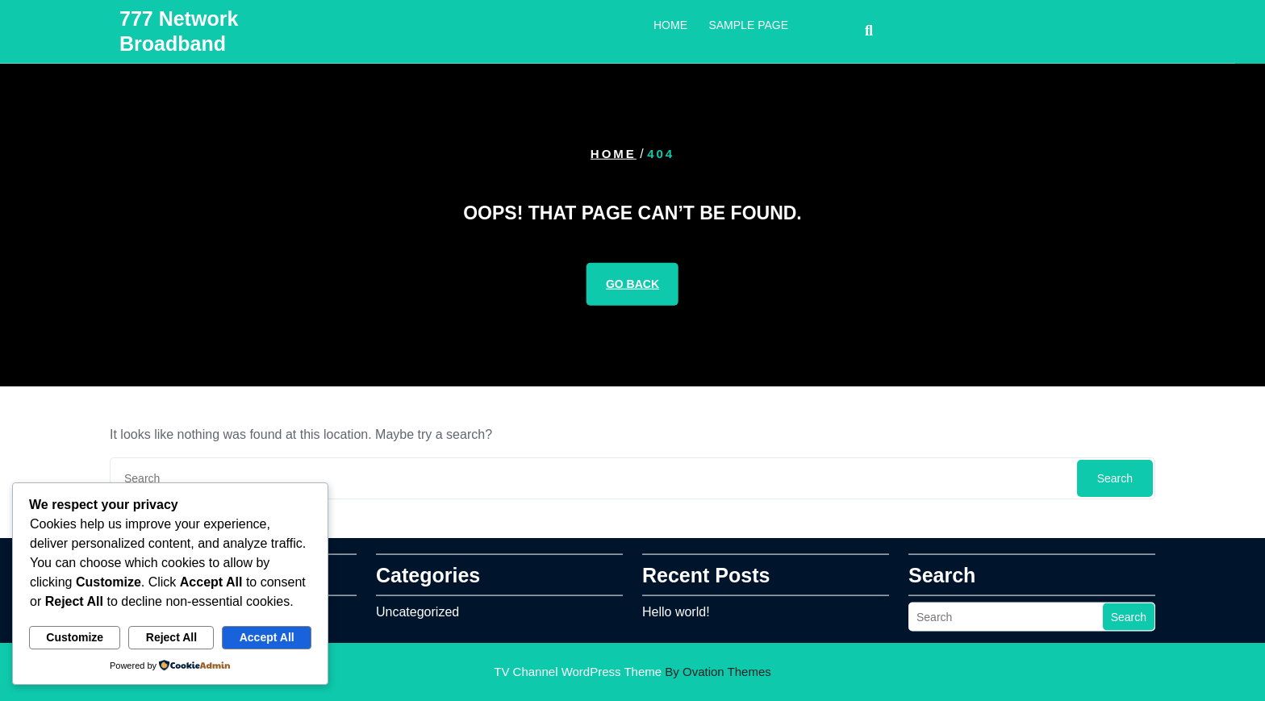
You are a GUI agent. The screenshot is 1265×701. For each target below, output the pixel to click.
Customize (74, 637)
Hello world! (676, 608)
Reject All (171, 637)
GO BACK (632, 283)
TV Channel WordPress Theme (632, 671)
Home (670, 22)
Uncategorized (417, 608)
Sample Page (748, 22)
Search (1115, 478)
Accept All (267, 637)
